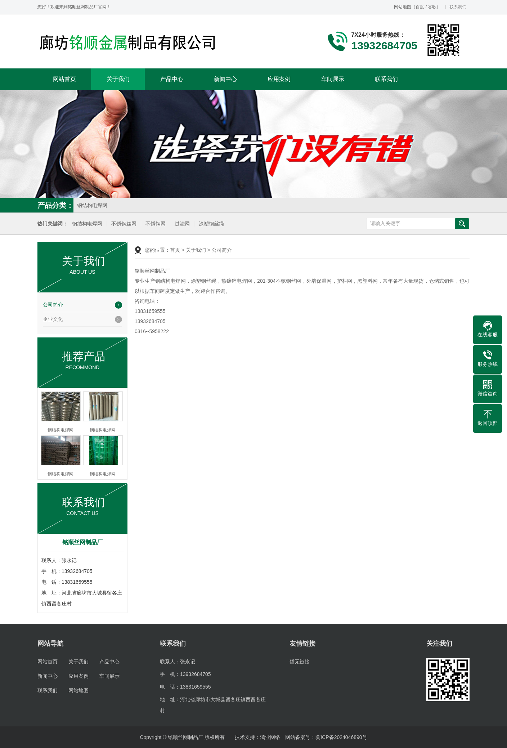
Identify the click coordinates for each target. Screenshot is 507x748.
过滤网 (182, 224)
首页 (175, 250)
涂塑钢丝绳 (211, 224)
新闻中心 (225, 79)
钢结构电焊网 (92, 205)
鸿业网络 (270, 737)
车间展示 (332, 79)
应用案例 (279, 79)
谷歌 (432, 6)
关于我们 (118, 79)
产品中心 (171, 79)
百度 (420, 6)
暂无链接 (300, 661)
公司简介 (53, 305)
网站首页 (64, 79)
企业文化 (53, 319)
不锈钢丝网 (123, 224)
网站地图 (402, 6)
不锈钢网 (155, 224)
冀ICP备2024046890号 (341, 737)
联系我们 (458, 6)
